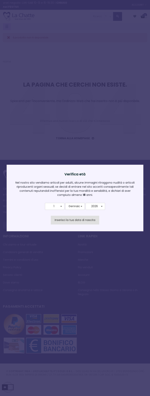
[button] (54, 206)
